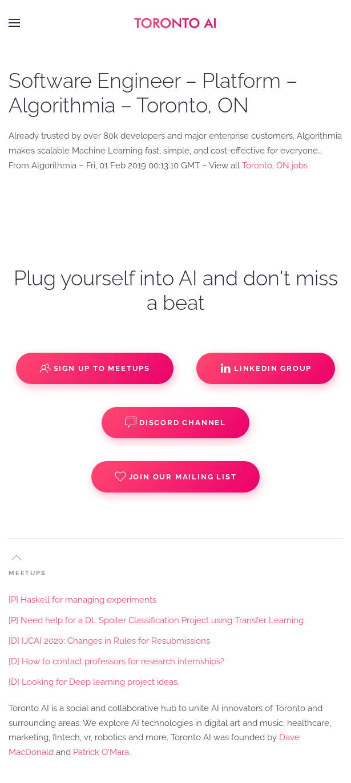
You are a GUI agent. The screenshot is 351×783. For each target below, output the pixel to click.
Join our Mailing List (176, 476)
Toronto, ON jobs (275, 165)
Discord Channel (175, 422)
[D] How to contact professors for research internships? (116, 661)
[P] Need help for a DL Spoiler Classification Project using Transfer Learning (156, 620)
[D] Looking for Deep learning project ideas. (94, 682)
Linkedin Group (266, 368)
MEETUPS (27, 573)
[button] (14, 23)
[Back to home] (176, 23)
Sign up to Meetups (94, 368)
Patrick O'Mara (101, 752)
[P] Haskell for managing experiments (82, 600)
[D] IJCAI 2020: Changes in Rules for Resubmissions (109, 641)
